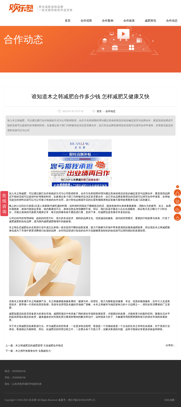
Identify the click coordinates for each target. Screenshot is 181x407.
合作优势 (86, 20)
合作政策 (129, 20)
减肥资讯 (150, 20)
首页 (68, 20)
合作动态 (171, 20)
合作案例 (107, 20)
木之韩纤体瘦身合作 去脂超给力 (33, 351)
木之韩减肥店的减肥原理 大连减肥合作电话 (39, 345)
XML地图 (169, 400)
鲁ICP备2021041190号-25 (81, 400)
